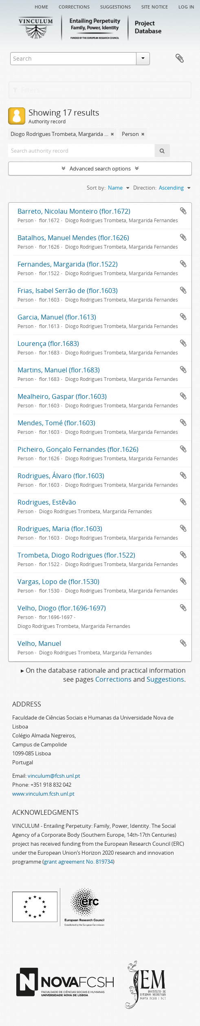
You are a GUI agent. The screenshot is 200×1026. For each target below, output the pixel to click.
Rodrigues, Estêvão (47, 502)
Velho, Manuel (39, 643)
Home (41, 6)
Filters (26, 89)
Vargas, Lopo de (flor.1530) (58, 581)
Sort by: (96, 187)
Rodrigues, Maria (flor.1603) (60, 528)
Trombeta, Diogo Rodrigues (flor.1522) (76, 555)
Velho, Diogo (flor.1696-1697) (62, 608)
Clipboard (179, 58)
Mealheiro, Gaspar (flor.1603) (62, 396)
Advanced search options (100, 168)
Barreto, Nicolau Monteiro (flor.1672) (74, 211)
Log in (186, 6)
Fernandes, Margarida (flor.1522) (68, 264)
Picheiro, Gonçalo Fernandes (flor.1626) (78, 449)
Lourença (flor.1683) (48, 343)
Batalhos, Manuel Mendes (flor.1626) (73, 237)
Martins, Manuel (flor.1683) (59, 369)
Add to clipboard (183, 211)
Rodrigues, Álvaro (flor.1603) (61, 475)
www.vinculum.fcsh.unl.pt (43, 793)
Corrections (74, 6)
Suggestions (115, 6)
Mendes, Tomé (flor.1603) (56, 422)
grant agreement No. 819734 (78, 861)
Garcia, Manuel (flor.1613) (57, 317)
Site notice (154, 6)
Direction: (144, 187)
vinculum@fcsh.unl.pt (54, 775)
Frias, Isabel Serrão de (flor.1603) (68, 290)
